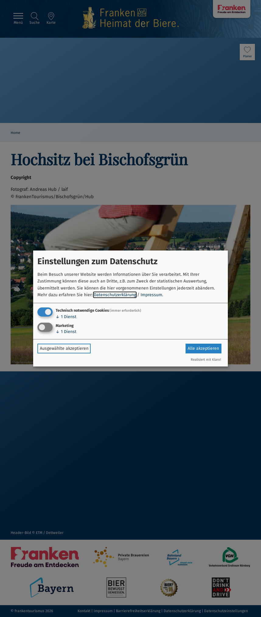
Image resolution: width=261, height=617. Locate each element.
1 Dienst (66, 316)
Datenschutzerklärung (115, 294)
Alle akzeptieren (203, 348)
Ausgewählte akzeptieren (64, 348)
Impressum (151, 294)
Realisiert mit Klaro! (206, 360)
